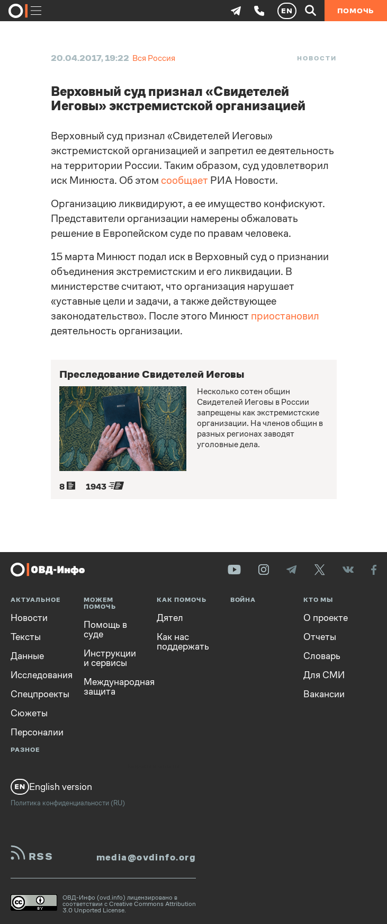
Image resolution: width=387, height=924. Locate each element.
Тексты (26, 637)
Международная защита (112, 686)
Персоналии (37, 732)
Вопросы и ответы (152, 766)
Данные (27, 656)
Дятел (170, 618)
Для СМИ (324, 675)
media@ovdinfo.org (146, 857)
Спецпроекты (39, 694)
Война (243, 600)
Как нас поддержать (183, 641)
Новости (316, 58)
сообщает (184, 180)
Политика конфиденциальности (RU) (68, 802)
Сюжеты (29, 713)
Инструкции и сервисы (110, 658)
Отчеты (319, 637)
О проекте (325, 618)
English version (51, 787)
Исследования (39, 675)
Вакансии (324, 694)
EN (287, 10)
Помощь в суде (105, 629)
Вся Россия (153, 58)
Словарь (321, 656)
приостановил (285, 316)
